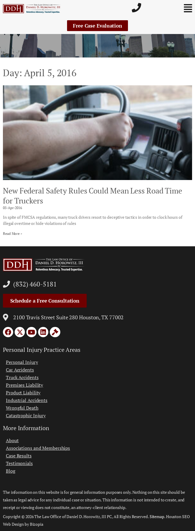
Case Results (19, 456)
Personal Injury (22, 362)
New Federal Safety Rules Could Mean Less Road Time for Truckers (92, 196)
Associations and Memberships (38, 448)
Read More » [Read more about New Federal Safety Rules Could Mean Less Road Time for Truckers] (12, 233)
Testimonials (19, 463)
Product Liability (23, 393)
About (12, 440)
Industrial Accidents (26, 400)
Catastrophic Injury (26, 415)
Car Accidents (20, 370)
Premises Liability (24, 385)
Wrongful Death (22, 408)
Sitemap (157, 516)
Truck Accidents (22, 377)
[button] (175, 8)
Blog (10, 471)
